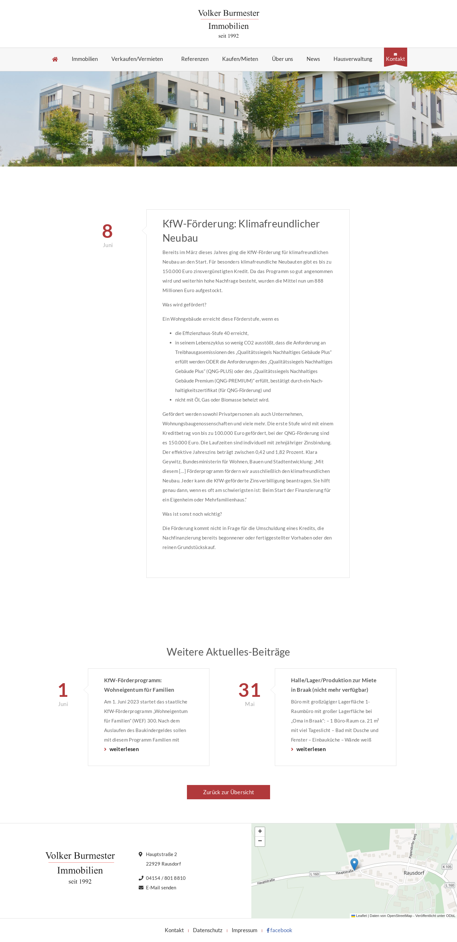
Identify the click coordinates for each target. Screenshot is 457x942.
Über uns (282, 59)
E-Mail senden (161, 887)
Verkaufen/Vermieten (137, 59)
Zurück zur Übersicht (228, 792)
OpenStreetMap (399, 916)
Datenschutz (207, 930)
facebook (279, 930)
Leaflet (359, 916)
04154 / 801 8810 (166, 878)
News (313, 59)
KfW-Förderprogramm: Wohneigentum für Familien (139, 685)
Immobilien (85, 59)
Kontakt (395, 59)
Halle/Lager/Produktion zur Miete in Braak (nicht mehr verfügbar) (333, 685)
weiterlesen (123, 749)
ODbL (450, 916)
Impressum (244, 930)
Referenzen (195, 59)
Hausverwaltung (353, 59)
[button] (354, 864)
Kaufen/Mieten (240, 59)
